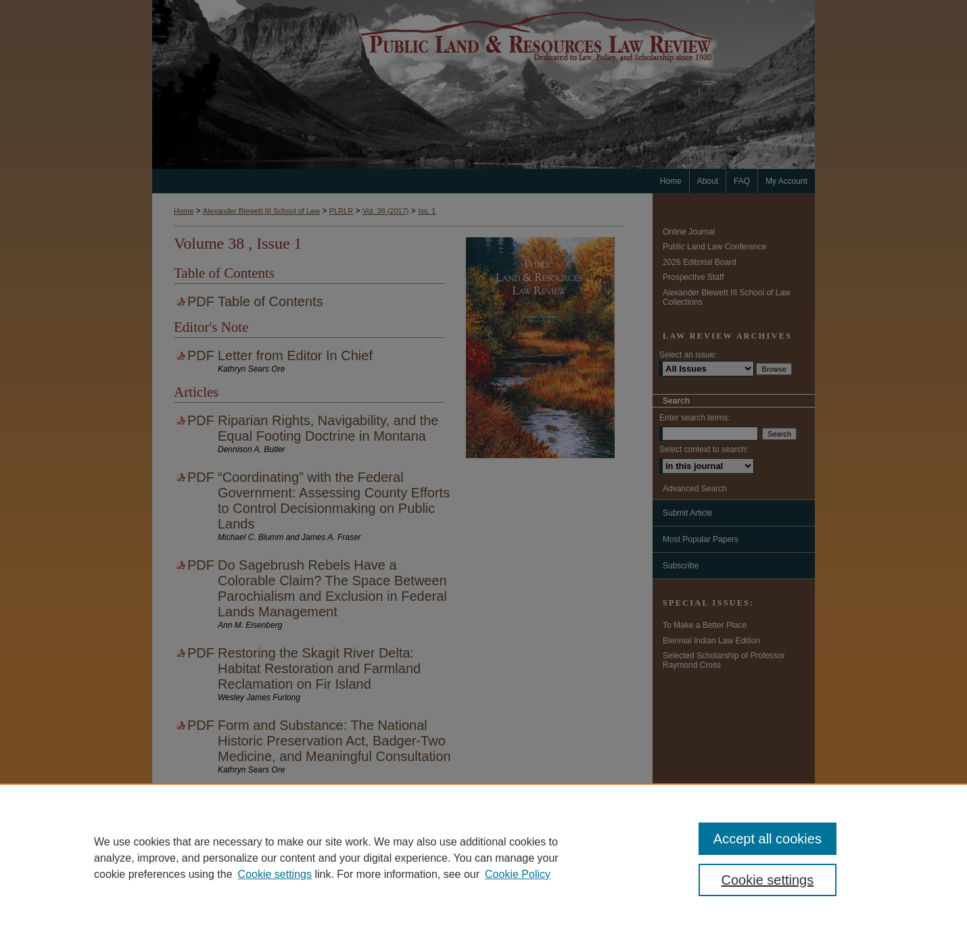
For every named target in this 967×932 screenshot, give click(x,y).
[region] (483, 857)
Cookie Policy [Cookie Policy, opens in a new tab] (517, 874)
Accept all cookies (767, 838)
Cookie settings (275, 874)
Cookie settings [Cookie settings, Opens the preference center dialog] (768, 880)
